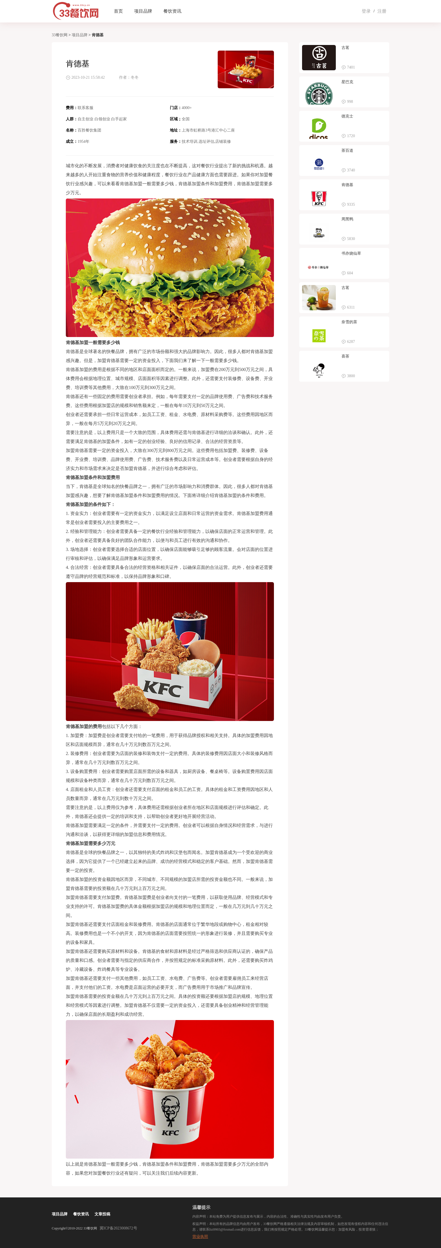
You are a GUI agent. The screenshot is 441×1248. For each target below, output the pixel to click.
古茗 (345, 48)
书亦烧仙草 (351, 253)
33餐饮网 (60, 35)
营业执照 (200, 1237)
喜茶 (345, 356)
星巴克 (347, 82)
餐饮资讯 (172, 11)
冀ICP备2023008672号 (118, 1228)
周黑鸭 (347, 219)
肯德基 (347, 185)
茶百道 (347, 150)
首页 (118, 11)
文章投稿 (102, 1214)
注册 (381, 11)
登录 (366, 11)
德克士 (347, 116)
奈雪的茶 (349, 322)
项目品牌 (143, 11)
